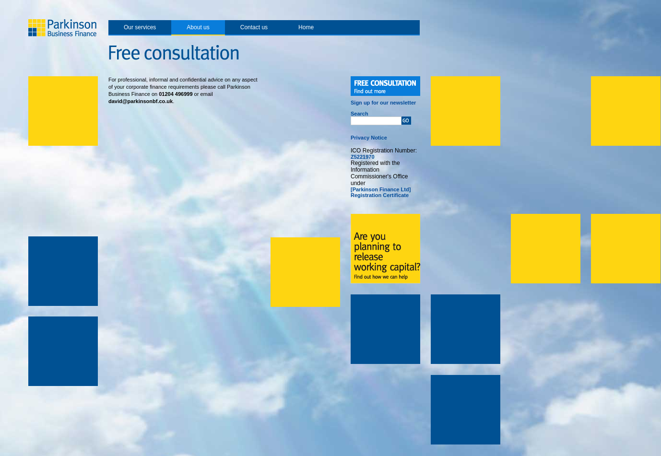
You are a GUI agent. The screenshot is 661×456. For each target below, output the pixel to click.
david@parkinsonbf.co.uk (140, 101)
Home (306, 27)
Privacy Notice (369, 137)
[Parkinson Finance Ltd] (381, 189)
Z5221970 (363, 157)
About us (198, 27)
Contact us (254, 27)
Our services (140, 27)
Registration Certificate (380, 195)
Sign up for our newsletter (383, 102)
